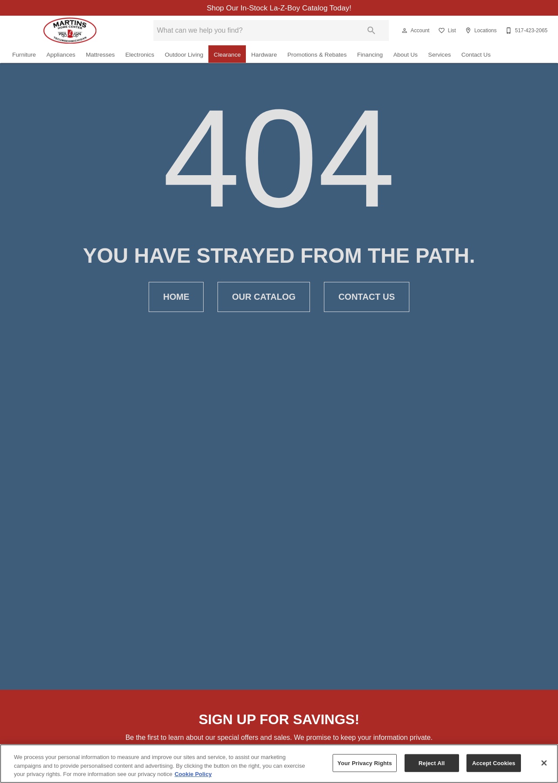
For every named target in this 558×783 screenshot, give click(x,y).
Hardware (264, 55)
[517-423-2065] (526, 31)
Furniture (24, 55)
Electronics (139, 55)
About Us (405, 55)
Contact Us (475, 55)
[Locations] (480, 31)
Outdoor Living (184, 55)
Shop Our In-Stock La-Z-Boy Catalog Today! (279, 8)
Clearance (227, 55)
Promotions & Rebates (317, 55)
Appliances (60, 55)
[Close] (544, 763)
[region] (279, 763)
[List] (446, 31)
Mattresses (100, 55)
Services (439, 55)
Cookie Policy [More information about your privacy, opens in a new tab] (192, 774)
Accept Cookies (493, 762)
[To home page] (69, 31)
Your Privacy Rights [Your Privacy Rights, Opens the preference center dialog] (364, 762)
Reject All (431, 762)
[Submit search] (371, 31)
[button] (404, 31)
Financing (370, 55)
